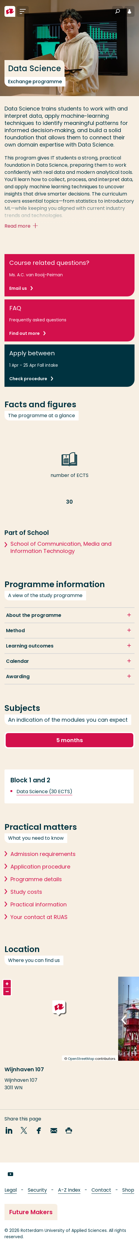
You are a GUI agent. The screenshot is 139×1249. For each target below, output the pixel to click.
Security (37, 1190)
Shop (128, 1190)
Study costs (26, 899)
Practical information (38, 912)
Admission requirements (43, 862)
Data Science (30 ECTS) (44, 799)
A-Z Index (69, 1190)
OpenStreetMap (81, 1066)
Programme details (36, 887)
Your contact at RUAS (39, 925)
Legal (10, 1190)
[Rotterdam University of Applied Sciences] (9, 11)
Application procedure (40, 874)
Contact (101, 1190)
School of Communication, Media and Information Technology (60, 555)
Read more (22, 227)
